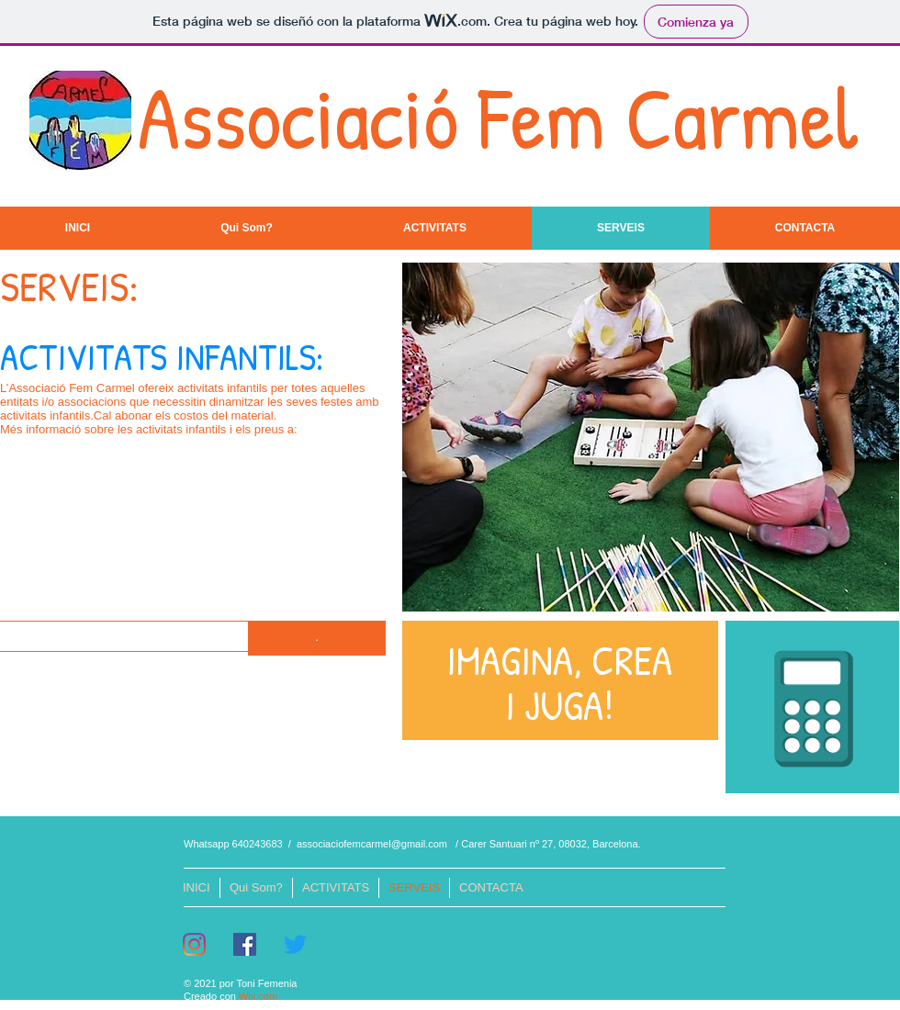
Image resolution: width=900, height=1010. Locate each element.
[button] (317, 638)
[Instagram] (194, 944)
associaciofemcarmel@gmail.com (372, 843)
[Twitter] (295, 944)
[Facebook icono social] (244, 944)
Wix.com (258, 996)
